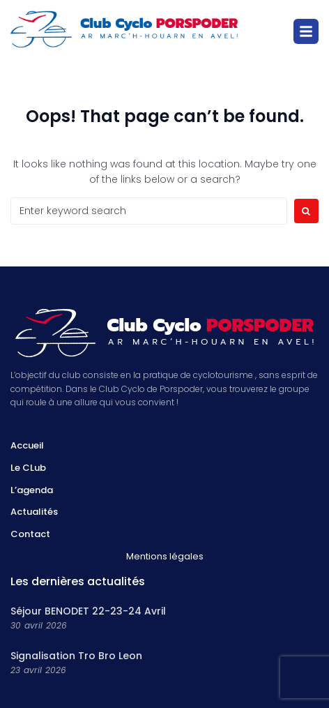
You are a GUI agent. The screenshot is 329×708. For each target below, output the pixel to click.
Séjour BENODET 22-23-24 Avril (88, 611)
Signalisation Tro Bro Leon (76, 656)
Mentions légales (165, 556)
